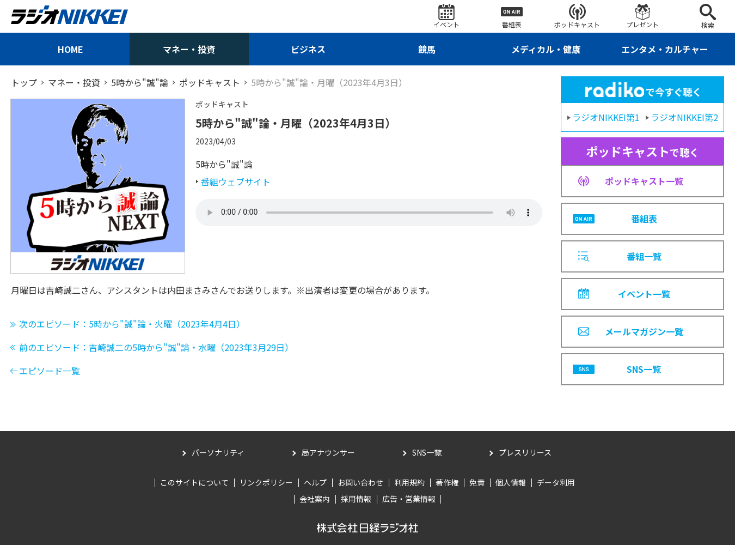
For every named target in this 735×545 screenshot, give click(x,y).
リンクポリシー (266, 482)
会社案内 (314, 498)
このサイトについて (194, 482)
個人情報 (510, 482)
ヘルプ (315, 482)
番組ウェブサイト (236, 181)
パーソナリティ (218, 452)
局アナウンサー (328, 452)
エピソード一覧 (49, 371)
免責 (477, 482)
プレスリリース (525, 452)
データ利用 (556, 482)
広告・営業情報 (409, 498)
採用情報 (356, 498)
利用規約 (409, 482)
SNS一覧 (427, 452)
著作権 (447, 482)
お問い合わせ (360, 482)
